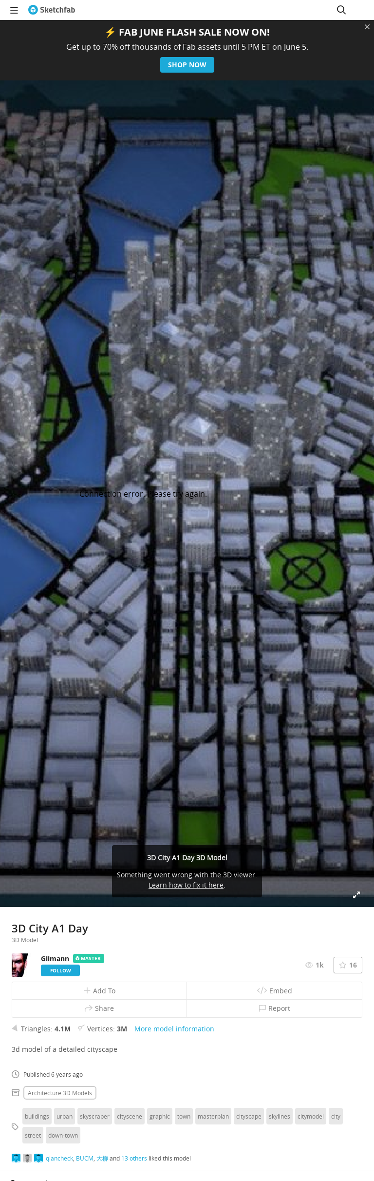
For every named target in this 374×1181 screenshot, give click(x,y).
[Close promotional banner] (367, 27)
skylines (279, 1116)
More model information (174, 1028)
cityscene (129, 1116)
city (335, 1116)
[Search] (341, 9)
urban (64, 1116)
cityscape (249, 1116)
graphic (160, 1116)
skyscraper (95, 1116)
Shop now (187, 64)
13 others (134, 1158)
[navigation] (14, 9)
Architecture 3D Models (60, 1093)
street (33, 1135)
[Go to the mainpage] (51, 10)
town (183, 1116)
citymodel (311, 1116)
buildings (37, 1116)
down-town (63, 1135)
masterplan (213, 1116)
